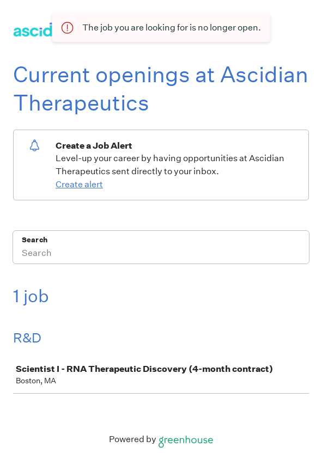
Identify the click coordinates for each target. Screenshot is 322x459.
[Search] (161, 254)
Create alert (79, 184)
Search (34, 239)
